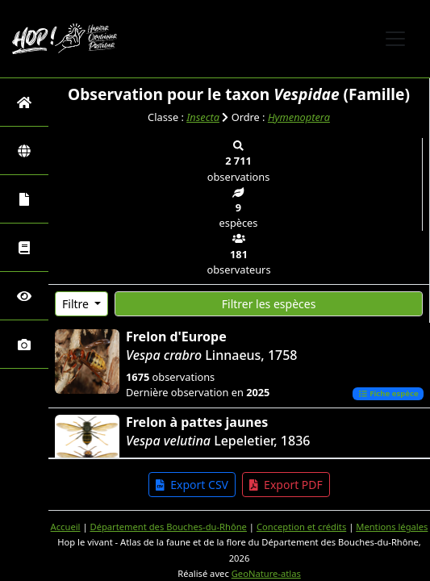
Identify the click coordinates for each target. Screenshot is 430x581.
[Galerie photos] (24, 344)
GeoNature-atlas (266, 573)
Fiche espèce (388, 393)
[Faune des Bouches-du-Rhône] (24, 247)
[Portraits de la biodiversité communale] (24, 199)
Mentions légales (392, 526)
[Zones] (24, 150)
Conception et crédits (301, 526)
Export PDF (286, 484)
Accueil (66, 526)
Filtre (77, 303)
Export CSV (192, 484)
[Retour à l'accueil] (24, 102)
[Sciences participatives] (24, 296)
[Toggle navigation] (395, 39)
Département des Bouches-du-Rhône (168, 526)
